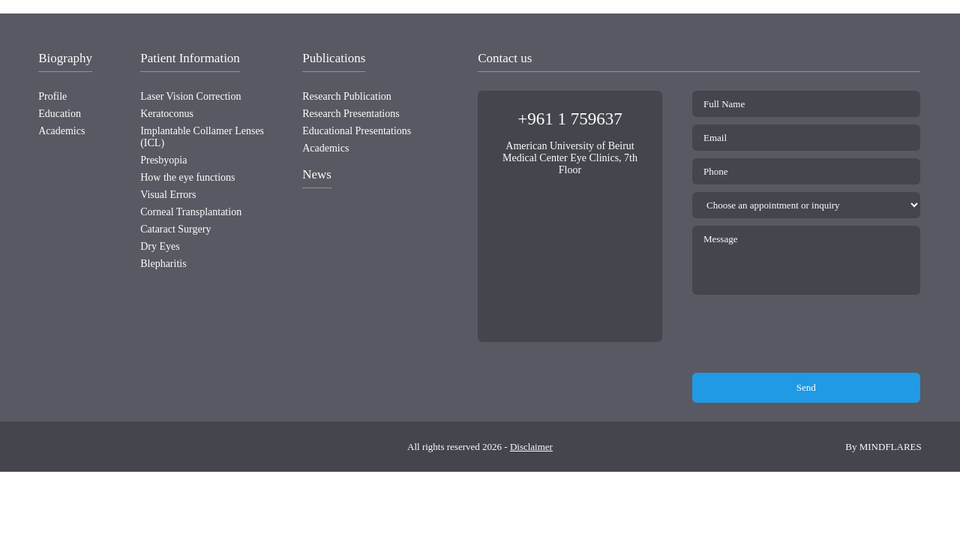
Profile (52, 96)
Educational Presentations (356, 130)
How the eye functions (187, 177)
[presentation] (806, 334)
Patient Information (190, 58)
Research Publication (347, 96)
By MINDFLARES (883, 446)
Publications (333, 58)
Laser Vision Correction (190, 96)
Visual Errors (168, 194)
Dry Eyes (160, 246)
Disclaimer (531, 446)
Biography (65, 58)
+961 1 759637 (570, 119)
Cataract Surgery (175, 229)
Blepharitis (163, 263)
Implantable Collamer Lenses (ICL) (202, 136)
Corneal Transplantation (191, 212)
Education (59, 113)
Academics (61, 130)
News (317, 174)
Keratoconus (167, 113)
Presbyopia (163, 160)
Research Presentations (350, 113)
